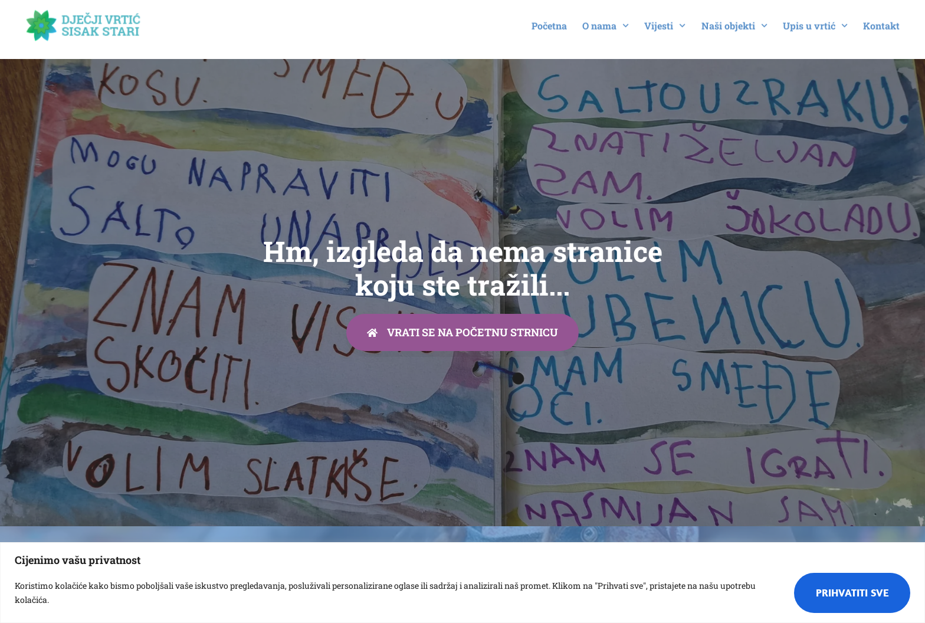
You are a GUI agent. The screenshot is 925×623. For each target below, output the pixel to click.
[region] (462, 582)
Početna (549, 20)
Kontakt (881, 20)
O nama (605, 20)
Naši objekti (734, 20)
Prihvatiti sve (852, 592)
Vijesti (664, 20)
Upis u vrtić (815, 20)
